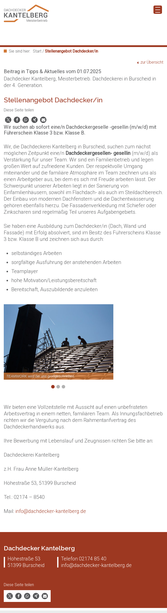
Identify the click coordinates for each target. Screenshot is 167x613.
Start (37, 51)
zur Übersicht (151, 62)
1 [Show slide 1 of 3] (53, 386)
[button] (8, 120)
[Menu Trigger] (157, 10)
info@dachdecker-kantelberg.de (50, 511)
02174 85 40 (92, 559)
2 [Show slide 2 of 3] (58, 386)
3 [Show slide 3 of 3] (63, 386)
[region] (58, 350)
